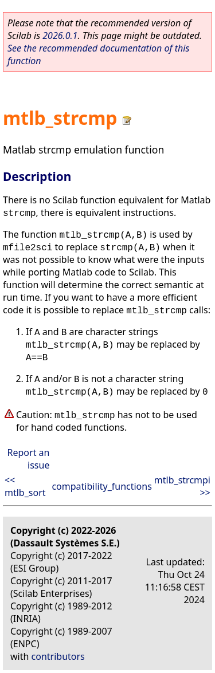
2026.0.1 (59, 35)
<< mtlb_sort (25, 486)
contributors (58, 656)
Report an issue (28, 458)
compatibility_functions (101, 486)
